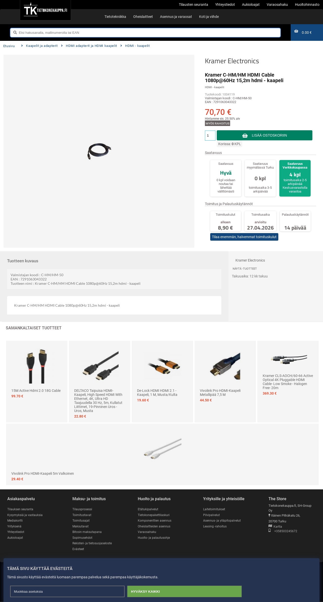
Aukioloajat (15, 538)
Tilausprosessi (83, 509)
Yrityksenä (14, 526)
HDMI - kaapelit (135, 46)
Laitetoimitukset (214, 509)
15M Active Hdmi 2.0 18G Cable (36, 391)
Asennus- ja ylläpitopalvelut (222, 521)
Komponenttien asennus (155, 521)
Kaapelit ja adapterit (39, 46)
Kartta (275, 526)
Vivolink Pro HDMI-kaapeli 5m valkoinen (42, 473)
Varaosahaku (147, 532)
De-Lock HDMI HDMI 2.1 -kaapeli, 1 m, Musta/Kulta (157, 393)
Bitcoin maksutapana (87, 532)
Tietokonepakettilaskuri (155, 515)
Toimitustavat (82, 515)
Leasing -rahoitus (215, 526)
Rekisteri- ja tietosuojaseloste (93, 543)
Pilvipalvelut (211, 515)
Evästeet (78, 549)
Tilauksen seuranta (21, 509)
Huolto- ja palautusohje (154, 538)
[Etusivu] (45, 10)
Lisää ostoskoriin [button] (269, 135)
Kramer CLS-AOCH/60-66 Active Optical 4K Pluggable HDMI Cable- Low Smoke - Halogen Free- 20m (288, 382)
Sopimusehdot (82, 538)
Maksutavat (80, 526)
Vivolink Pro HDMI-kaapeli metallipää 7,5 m (220, 393)
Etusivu (9, 46)
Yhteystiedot (16, 532)
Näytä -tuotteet (245, 268)
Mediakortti (15, 521)
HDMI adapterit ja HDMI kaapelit (89, 46)
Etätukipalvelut (148, 509)
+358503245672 (282, 531)
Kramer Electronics (232, 60)
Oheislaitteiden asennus (155, 526)
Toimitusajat (81, 521)
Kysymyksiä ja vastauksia (25, 515)
